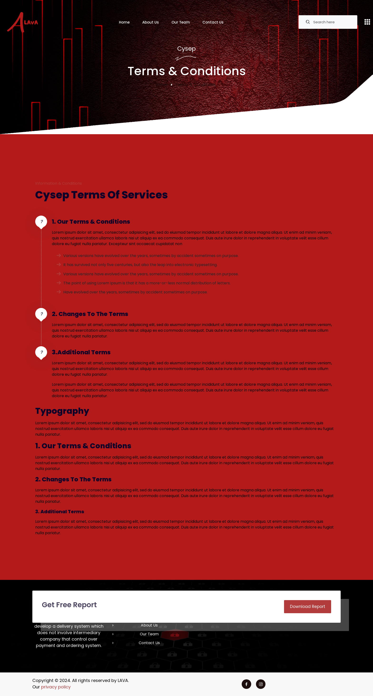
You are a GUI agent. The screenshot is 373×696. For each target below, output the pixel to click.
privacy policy (56, 687)
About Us (150, 22)
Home (124, 22)
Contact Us (213, 22)
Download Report (307, 606)
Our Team (181, 22)
